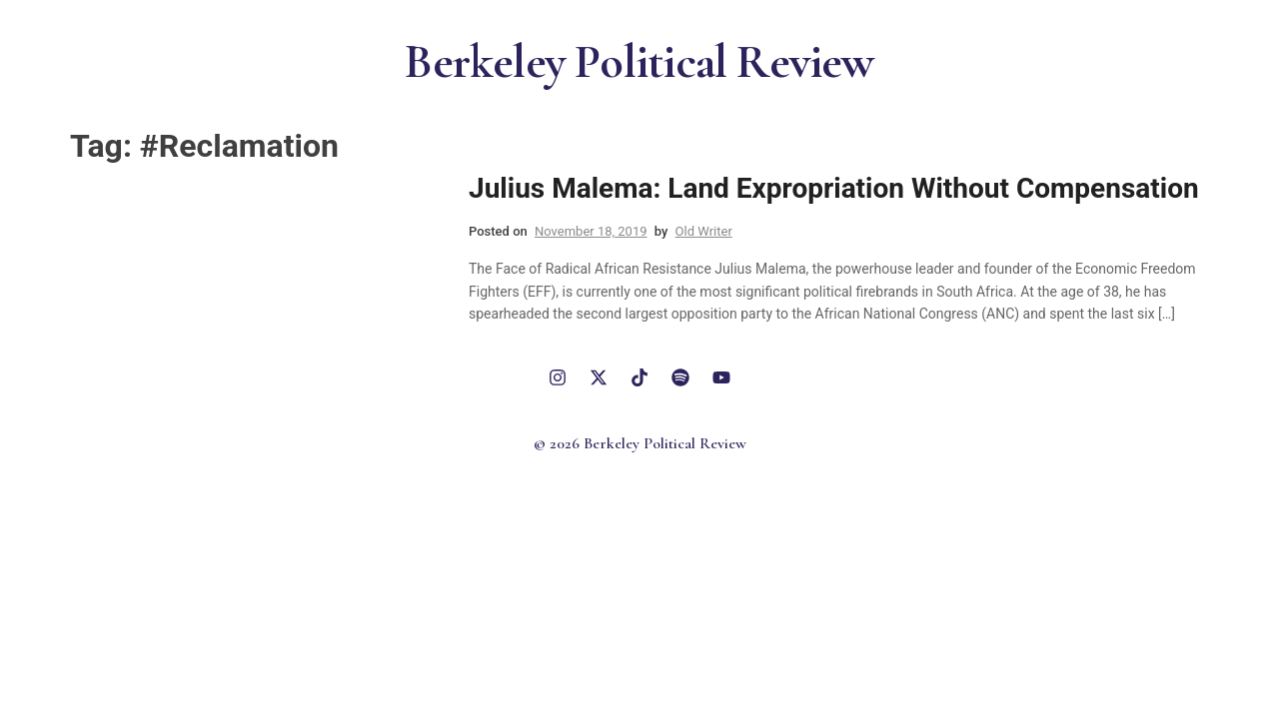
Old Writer (703, 231)
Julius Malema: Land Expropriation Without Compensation (834, 188)
